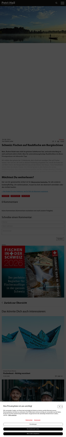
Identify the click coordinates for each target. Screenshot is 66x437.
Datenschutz (29, 420)
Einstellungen (33, 424)
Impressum (37, 420)
